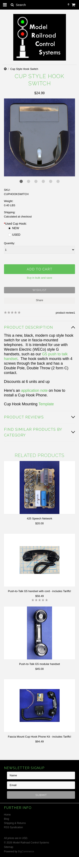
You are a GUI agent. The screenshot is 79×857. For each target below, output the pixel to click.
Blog (6, 818)
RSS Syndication (13, 827)
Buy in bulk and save (39, 277)
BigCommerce (26, 851)
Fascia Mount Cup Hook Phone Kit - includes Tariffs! (39, 736)
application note (34, 390)
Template (46, 404)
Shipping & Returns (15, 823)
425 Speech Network (39, 518)
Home (7, 814)
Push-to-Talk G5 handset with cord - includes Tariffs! (39, 591)
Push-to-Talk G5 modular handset (39, 664)
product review (65, 312)
